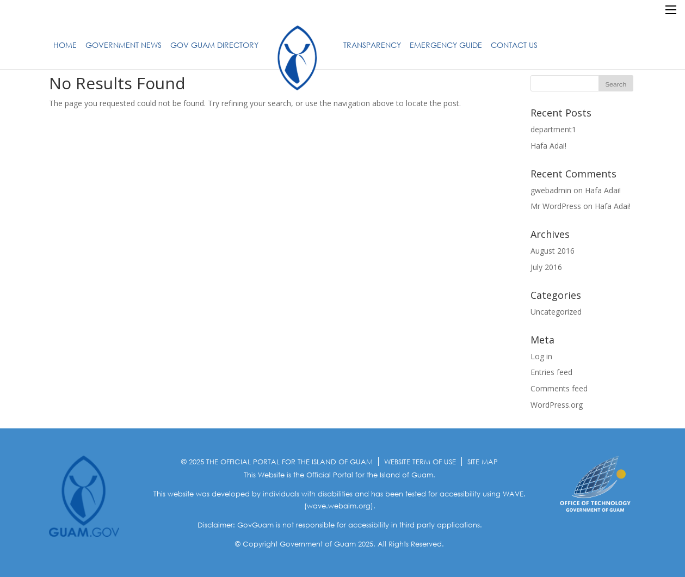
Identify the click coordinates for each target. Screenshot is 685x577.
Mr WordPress (555, 206)
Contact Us (514, 45)
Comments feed (559, 388)
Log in (541, 356)
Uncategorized (556, 311)
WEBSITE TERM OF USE (420, 461)
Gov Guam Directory (214, 45)
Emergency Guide (446, 45)
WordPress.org (556, 405)
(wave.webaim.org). (339, 505)
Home (65, 45)
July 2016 (546, 267)
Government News (123, 45)
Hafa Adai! (548, 145)
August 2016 (552, 250)
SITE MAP (482, 461)
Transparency (372, 45)
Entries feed (551, 372)
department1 (553, 129)
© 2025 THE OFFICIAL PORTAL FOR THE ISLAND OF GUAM (277, 461)
